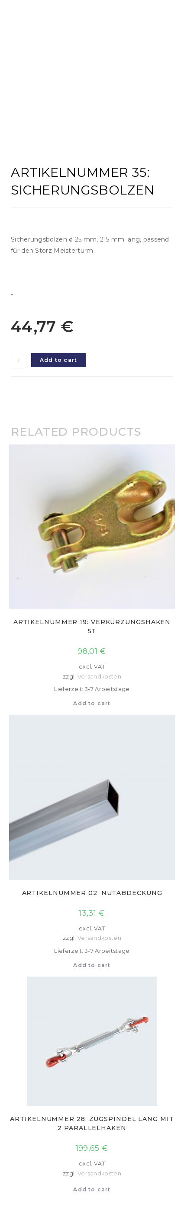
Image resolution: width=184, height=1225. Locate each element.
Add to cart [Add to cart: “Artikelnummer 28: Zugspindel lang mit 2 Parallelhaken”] (91, 1189)
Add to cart (58, 360)
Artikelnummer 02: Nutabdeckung (92, 893)
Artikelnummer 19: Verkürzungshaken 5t (92, 626)
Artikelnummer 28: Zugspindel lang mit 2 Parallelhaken (92, 1123)
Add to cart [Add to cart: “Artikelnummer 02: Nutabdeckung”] (91, 965)
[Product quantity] (18, 360)
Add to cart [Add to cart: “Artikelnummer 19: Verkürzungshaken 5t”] (91, 703)
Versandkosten (99, 676)
